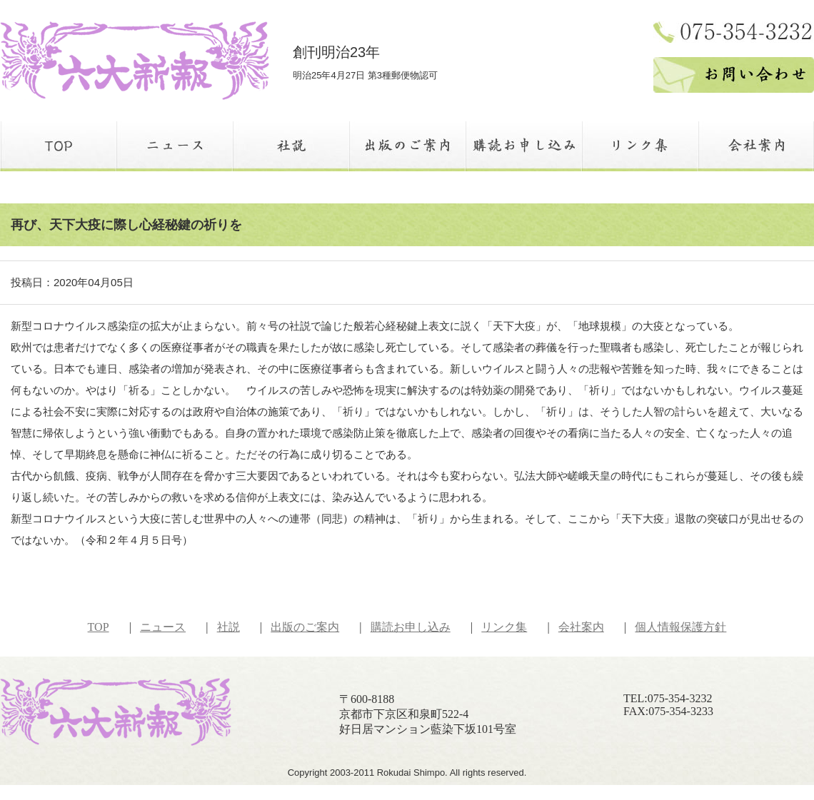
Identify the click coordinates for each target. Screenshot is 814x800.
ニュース (163, 627)
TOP (98, 627)
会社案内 (581, 627)
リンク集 (504, 627)
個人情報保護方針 (680, 627)
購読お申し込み (411, 627)
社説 (228, 627)
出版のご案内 (305, 627)
